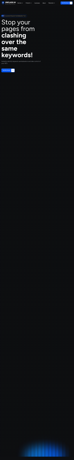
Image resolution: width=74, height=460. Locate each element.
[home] (8, 3)
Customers (37, 3)
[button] (20, 3)
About (44, 3)
